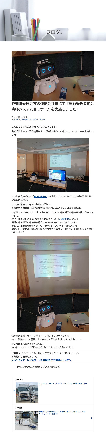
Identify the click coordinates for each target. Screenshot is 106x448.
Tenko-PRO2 (40, 196)
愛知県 (42, 119)
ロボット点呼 (34, 119)
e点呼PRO (64, 219)
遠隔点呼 (17, 119)
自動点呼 (24, 119)
